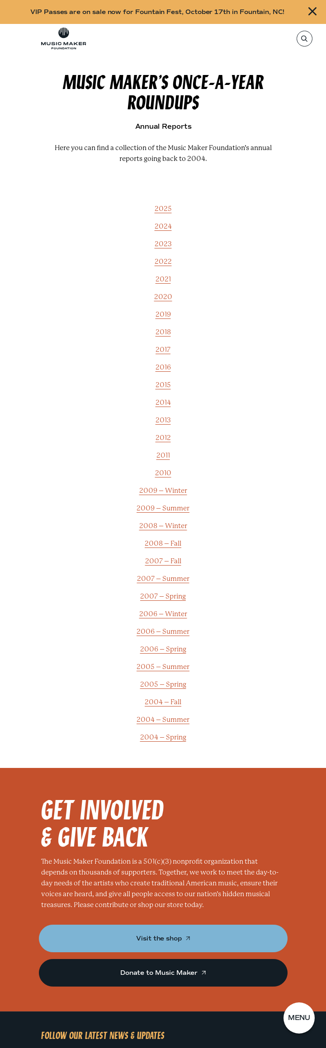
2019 (163, 314)
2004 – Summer (163, 720)
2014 (163, 402)
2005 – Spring (163, 684)
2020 (163, 297)
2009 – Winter (163, 491)
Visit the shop (163, 938)
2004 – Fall (163, 702)
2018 (163, 332)
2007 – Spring (163, 596)
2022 (163, 261)
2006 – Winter (163, 614)
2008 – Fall (163, 543)
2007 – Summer (163, 579)
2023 (163, 244)
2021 (163, 279)
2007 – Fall (163, 561)
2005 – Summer (163, 667)
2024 (163, 226)
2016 (163, 367)
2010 (163, 473)
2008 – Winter (163, 526)
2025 (163, 209)
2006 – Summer (163, 631)
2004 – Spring (163, 737)
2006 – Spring (163, 649)
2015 (163, 385)
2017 (163, 350)
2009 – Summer (163, 508)
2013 (163, 420)
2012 (163, 438)
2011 (163, 455)
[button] (299, 1018)
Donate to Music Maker (163, 973)
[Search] (304, 39)
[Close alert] (313, 12)
